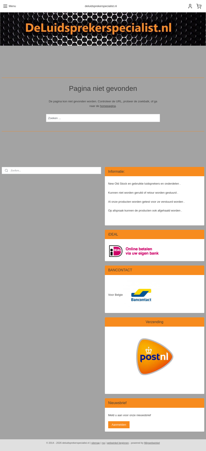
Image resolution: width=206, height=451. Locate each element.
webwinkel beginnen (118, 443)
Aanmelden (119, 424)
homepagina (108, 106)
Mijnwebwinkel (152, 443)
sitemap (95, 443)
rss (103, 443)
